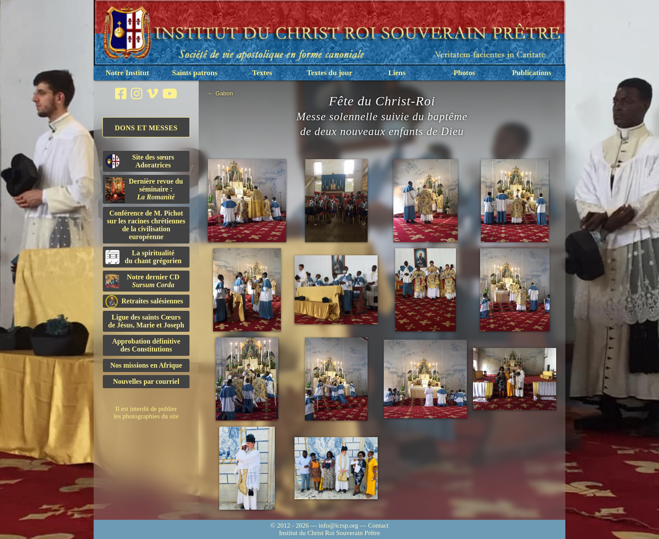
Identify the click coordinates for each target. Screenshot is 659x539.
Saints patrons (194, 73)
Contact (378, 525)
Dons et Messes (146, 128)
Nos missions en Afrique (146, 365)
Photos (464, 73)
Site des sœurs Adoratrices (139, 161)
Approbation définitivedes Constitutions (146, 345)
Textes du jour (329, 73)
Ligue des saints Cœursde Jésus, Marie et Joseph (146, 321)
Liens (397, 73)
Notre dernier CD (142, 281)
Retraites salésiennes (144, 301)
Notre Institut (127, 73)
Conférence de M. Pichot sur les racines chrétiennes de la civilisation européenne (146, 224)
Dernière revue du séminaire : (144, 190)
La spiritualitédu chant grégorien (143, 256)
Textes (262, 73)
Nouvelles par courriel (146, 381)
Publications (531, 73)
